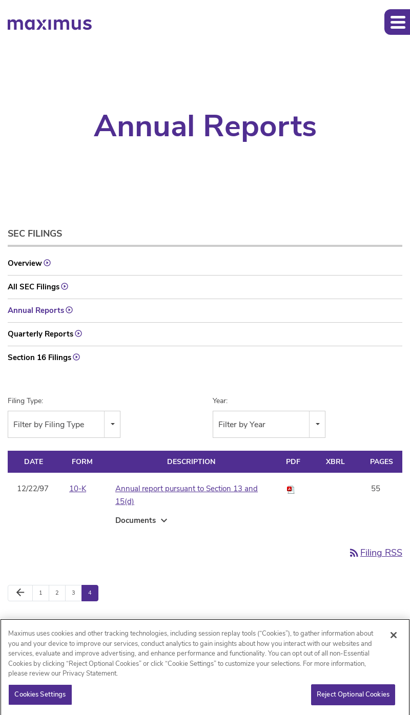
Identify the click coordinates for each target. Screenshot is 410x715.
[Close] (393, 638)
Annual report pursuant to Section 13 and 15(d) (186, 495)
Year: (220, 401)
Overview (25, 263)
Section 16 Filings (39, 357)
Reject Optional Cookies (353, 697)
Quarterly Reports (40, 334)
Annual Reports (36, 310)
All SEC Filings (33, 287)
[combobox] (64, 424)
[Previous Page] (20, 593)
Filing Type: (25, 401)
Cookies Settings (40, 697)
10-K (77, 488)
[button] (397, 22)
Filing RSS (375, 552)
